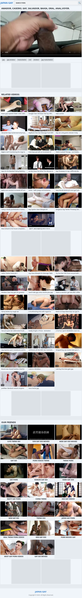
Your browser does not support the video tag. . (41, 34)
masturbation (22, 60)
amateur (36, 60)
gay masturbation (47, 60)
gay (3, 60)
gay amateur (11, 60)
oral (30, 60)
